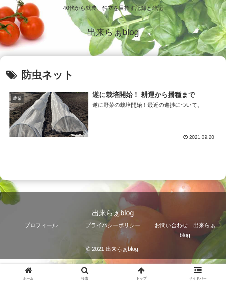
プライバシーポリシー (112, 225)
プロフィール (41, 225)
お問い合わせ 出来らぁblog (185, 230)
